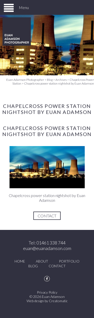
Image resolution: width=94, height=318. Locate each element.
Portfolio (69, 261)
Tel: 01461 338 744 (47, 242)
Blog (33, 266)
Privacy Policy (47, 292)
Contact (47, 215)
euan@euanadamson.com (47, 248)
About (42, 261)
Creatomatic (58, 301)
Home (20, 261)
